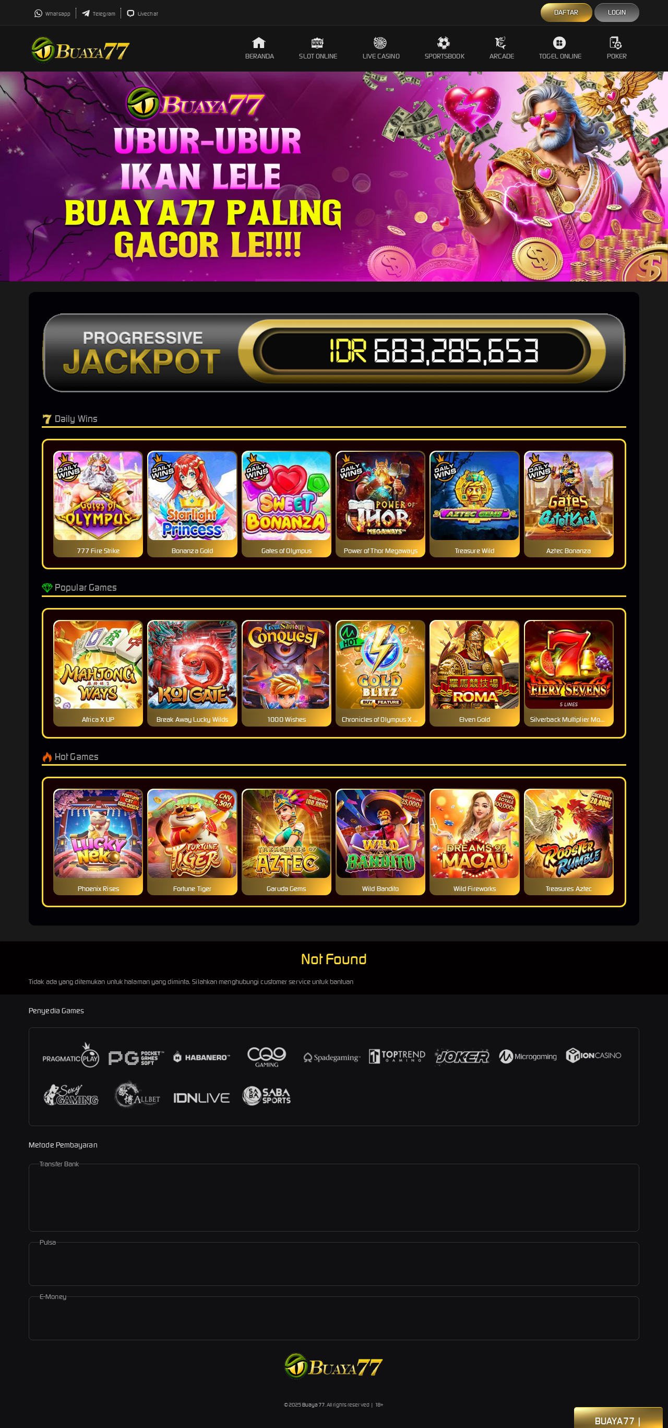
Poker (617, 48)
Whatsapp (52, 13)
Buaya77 (313, 1404)
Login (617, 12)
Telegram (98, 13)
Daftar (566, 12)
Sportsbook (444, 48)
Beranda (260, 48)
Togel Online (560, 48)
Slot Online (318, 48)
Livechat (142, 13)
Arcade (502, 48)
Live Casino (381, 48)
